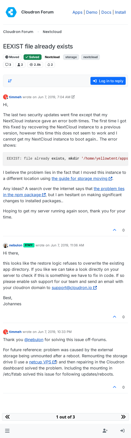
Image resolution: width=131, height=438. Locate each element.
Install (120, 12)
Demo (92, 12)
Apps (77, 12)
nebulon (15, 245)
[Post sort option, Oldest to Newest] (9, 81)
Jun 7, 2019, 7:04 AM (54, 97)
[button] (7, 431)
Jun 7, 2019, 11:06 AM (67, 245)
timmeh (15, 97)
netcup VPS (42, 361)
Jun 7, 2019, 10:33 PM (55, 332)
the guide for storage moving (82, 178)
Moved (12, 57)
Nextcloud (52, 57)
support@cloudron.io (74, 287)
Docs (106, 12)
